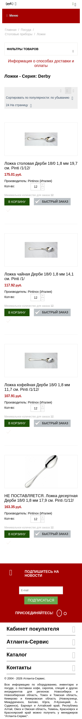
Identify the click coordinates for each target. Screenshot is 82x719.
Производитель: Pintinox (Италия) (28, 181)
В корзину (17, 201)
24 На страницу (19, 105)
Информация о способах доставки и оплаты (41, 63)
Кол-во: (9, 186)
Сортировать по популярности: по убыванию (39, 98)
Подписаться (41, 600)
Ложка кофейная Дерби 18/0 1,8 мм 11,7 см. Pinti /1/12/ (37, 387)
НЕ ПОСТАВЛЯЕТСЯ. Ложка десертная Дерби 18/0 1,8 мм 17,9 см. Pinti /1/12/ (41, 498)
